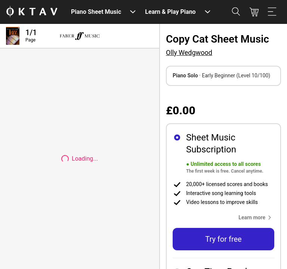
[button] (256, 217)
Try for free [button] (223, 239)
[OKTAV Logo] (32, 12)
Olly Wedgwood (189, 52)
